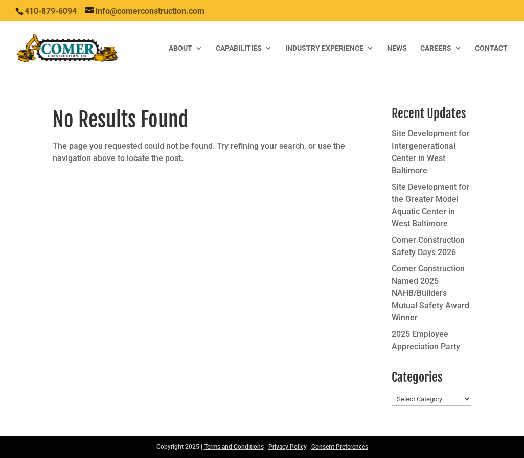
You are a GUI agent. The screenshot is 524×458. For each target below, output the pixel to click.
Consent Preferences (339, 446)
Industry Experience (324, 48)
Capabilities (239, 48)
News (397, 48)
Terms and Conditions (234, 446)
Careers (435, 48)
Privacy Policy (287, 446)
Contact (491, 48)
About (180, 48)
